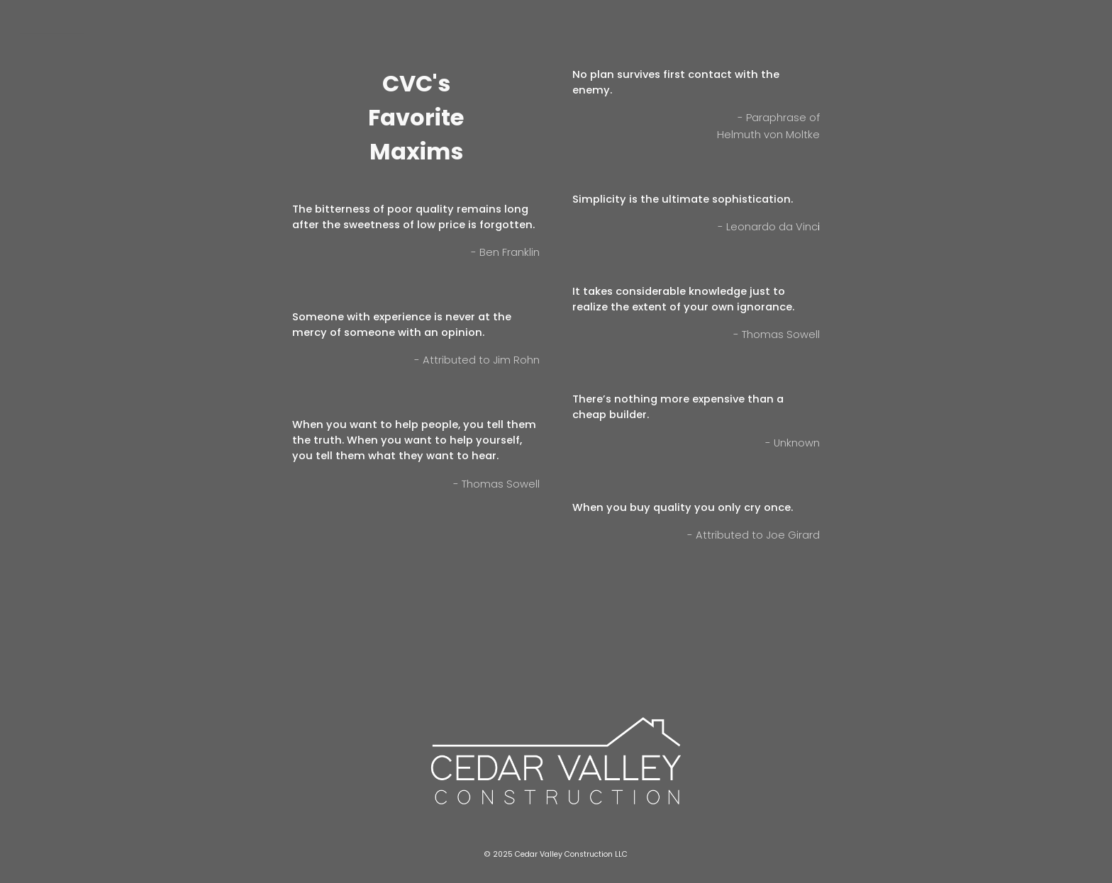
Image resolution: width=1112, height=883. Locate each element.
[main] (416, 124)
